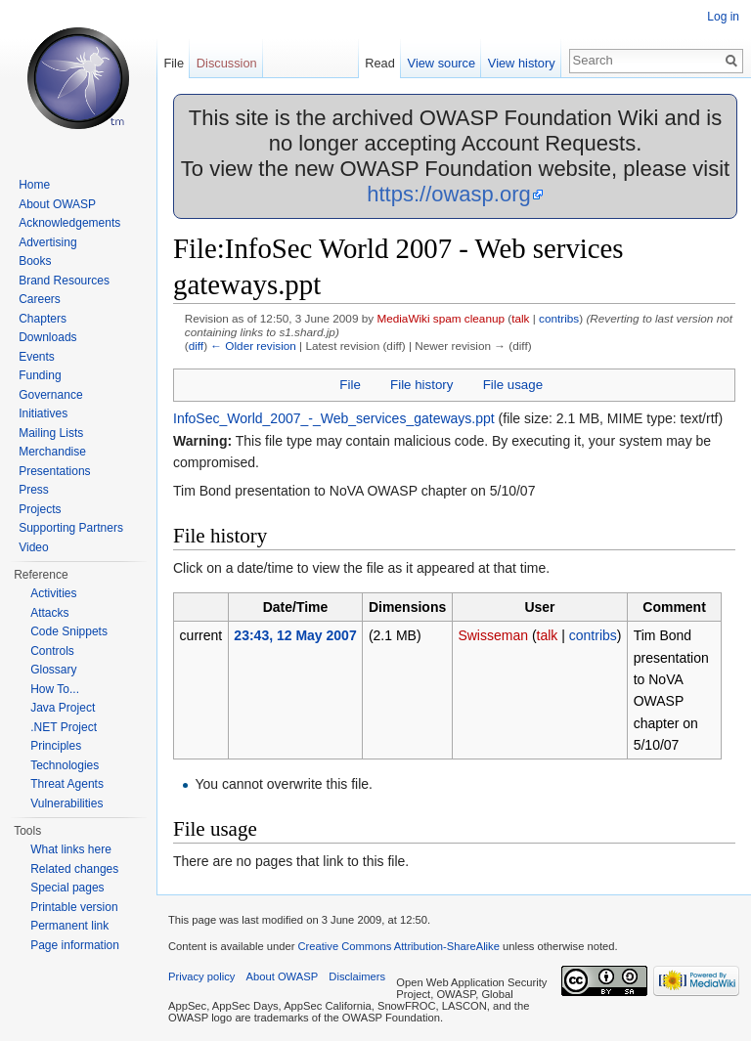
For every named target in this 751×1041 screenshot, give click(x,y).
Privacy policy (201, 976)
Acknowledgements (69, 223)
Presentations (54, 471)
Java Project (62, 708)
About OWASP (57, 204)
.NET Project (63, 727)
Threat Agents (67, 784)
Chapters (42, 318)
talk (520, 318)
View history (521, 63)
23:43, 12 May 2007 (295, 635)
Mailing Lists (51, 433)
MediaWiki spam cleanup (440, 318)
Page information (74, 945)
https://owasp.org (449, 194)
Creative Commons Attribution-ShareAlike (398, 946)
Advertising (47, 242)
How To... (54, 689)
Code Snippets (69, 631)
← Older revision (253, 345)
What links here (70, 849)
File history (421, 384)
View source (441, 63)
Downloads (47, 337)
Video (33, 547)
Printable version (73, 907)
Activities (53, 593)
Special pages (67, 887)
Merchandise (52, 451)
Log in (723, 16)
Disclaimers (357, 976)
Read (380, 63)
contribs (559, 318)
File (349, 384)
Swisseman (493, 635)
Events (37, 357)
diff (196, 345)
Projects (40, 509)
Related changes (74, 869)
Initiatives (43, 413)
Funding (40, 375)
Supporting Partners (71, 528)
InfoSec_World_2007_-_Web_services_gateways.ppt (334, 418)
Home (34, 185)
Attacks (49, 613)
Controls (52, 651)
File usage (513, 384)
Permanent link (69, 926)
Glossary (53, 669)
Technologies (64, 765)
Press (34, 490)
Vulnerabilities (66, 803)
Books (35, 261)
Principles (55, 746)
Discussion (227, 63)
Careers (40, 299)
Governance (50, 395)
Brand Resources (64, 280)
